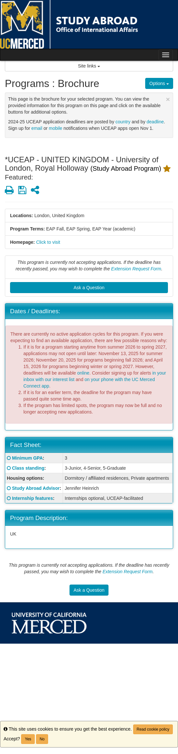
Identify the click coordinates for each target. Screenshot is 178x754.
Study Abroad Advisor (36, 488)
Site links (89, 65)
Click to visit (48, 242)
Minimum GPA (27, 458)
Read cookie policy (153, 729)
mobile (55, 128)
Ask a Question (89, 287)
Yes (28, 739)
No (42, 739)
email (37, 128)
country (123, 121)
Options (159, 83)
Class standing (28, 468)
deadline (155, 121)
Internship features (32, 498)
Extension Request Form (136, 268)
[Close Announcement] (168, 99)
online (83, 373)
